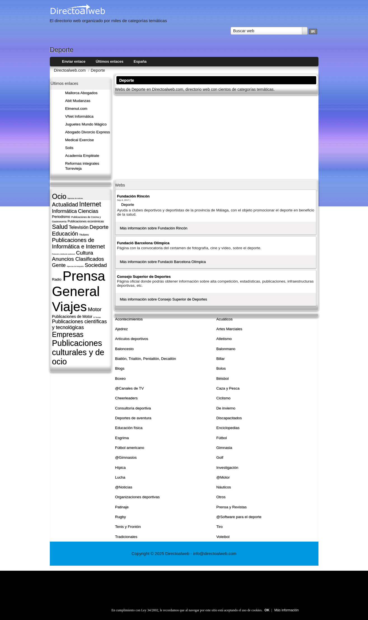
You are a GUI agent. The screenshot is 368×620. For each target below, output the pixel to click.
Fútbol (221, 438)
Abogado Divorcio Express (87, 132)
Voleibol (222, 537)
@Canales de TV (129, 388)
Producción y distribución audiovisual (63, 254)
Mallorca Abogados (81, 93)
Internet (90, 204)
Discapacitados (229, 418)
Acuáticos (224, 319)
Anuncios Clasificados (78, 259)
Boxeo (120, 378)
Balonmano (225, 349)
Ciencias (88, 211)
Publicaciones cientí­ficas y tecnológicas (79, 324)
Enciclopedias (228, 428)
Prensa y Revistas (231, 507)
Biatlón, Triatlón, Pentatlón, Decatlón (145, 358)
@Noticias (123, 487)
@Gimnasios (126, 457)
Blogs (120, 368)
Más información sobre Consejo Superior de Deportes (163, 299)
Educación (65, 233)
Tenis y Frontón (128, 527)
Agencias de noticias (75, 198)
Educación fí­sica (128, 428)
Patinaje (122, 507)
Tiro (219, 527)
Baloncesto (124, 349)
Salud (60, 226)
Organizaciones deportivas (137, 497)
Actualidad (65, 204)
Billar (220, 358)
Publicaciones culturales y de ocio (78, 352)
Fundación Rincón (133, 196)
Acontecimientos (129, 319)
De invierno (225, 408)
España (140, 61)
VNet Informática (79, 116)
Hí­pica (120, 467)
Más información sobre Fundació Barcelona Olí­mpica (163, 262)
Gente (59, 265)
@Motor (223, 477)
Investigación (227, 467)
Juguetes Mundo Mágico (86, 124)
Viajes (69, 306)
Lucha (120, 477)
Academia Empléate (82, 155)
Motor (95, 309)
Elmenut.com (76, 108)
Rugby (120, 517)
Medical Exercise (79, 140)
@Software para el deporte (238, 517)
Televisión (78, 227)
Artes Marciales (229, 329)
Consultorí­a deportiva (133, 408)
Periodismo (61, 217)
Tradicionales (126, 537)
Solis (69, 148)
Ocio (59, 196)
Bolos (221, 368)
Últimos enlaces (109, 61)
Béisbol (222, 378)
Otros (221, 497)
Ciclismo (223, 398)
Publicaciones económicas (85, 221)
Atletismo (224, 339)
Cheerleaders (126, 398)
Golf (219, 457)
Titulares (84, 234)
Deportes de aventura (133, 418)
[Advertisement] (216, 136)
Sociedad (96, 265)
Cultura (84, 253)
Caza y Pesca (228, 388)
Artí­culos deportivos (131, 339)
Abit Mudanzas (77, 101)
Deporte (99, 227)
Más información (286, 610)
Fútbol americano (129, 448)
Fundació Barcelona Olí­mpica (143, 243)
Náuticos (223, 487)
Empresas (68, 334)
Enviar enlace (74, 61)
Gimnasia (224, 448)
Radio (57, 279)
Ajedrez (121, 329)
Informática (64, 211)
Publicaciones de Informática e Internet (78, 243)
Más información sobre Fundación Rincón (153, 228)
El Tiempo (97, 317)
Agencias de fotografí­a (75, 266)
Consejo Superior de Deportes (144, 276)
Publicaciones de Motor (72, 316)
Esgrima (122, 438)
